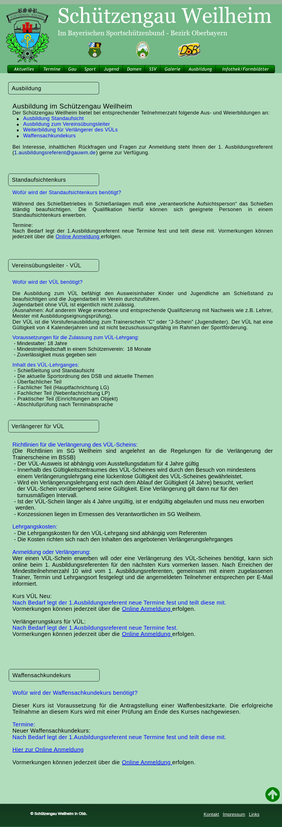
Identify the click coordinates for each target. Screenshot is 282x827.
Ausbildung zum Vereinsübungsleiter (66, 124)
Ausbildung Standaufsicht (53, 118)
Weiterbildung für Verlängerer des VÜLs (70, 130)
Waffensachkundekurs (49, 135)
